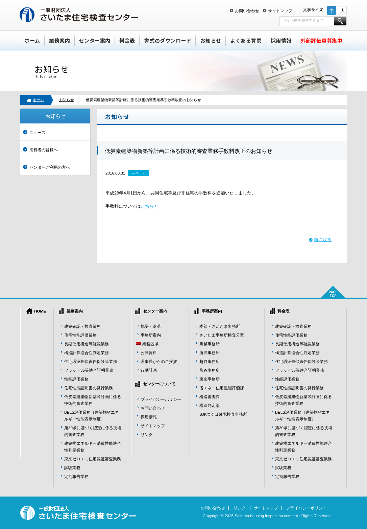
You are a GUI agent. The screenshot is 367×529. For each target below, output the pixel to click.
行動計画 (149, 370)
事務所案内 (151, 335)
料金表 (127, 40)
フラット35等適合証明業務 (88, 370)
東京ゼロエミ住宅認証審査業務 (92, 459)
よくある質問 (246, 40)
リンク (147, 434)
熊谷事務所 (209, 370)
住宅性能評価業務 (80, 335)
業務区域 (150, 344)
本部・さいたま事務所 (219, 326)
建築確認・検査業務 (82, 326)
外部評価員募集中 (321, 40)
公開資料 (149, 352)
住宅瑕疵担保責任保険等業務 (90, 361)
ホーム (32, 40)
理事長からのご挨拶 (159, 361)
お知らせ (210, 40)
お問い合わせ (247, 10)
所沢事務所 (209, 352)
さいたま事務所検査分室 (221, 335)
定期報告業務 (76, 476)
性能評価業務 (76, 379)
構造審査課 (209, 396)
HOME (40, 311)
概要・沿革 (151, 326)
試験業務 (72, 467)
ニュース (37, 132)
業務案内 (59, 40)
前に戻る (323, 239)
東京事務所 (209, 379)
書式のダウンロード (168, 40)
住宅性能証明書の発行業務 (88, 388)
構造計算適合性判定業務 (86, 352)
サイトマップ (280, 10)
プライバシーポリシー (161, 399)
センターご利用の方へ (49, 167)
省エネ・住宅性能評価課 (221, 388)
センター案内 (95, 40)
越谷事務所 (209, 361)
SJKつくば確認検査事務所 (223, 414)
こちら (147, 206)
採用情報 (281, 40)
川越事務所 (209, 344)
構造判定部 (209, 405)
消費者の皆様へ (43, 149)
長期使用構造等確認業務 (86, 344)
